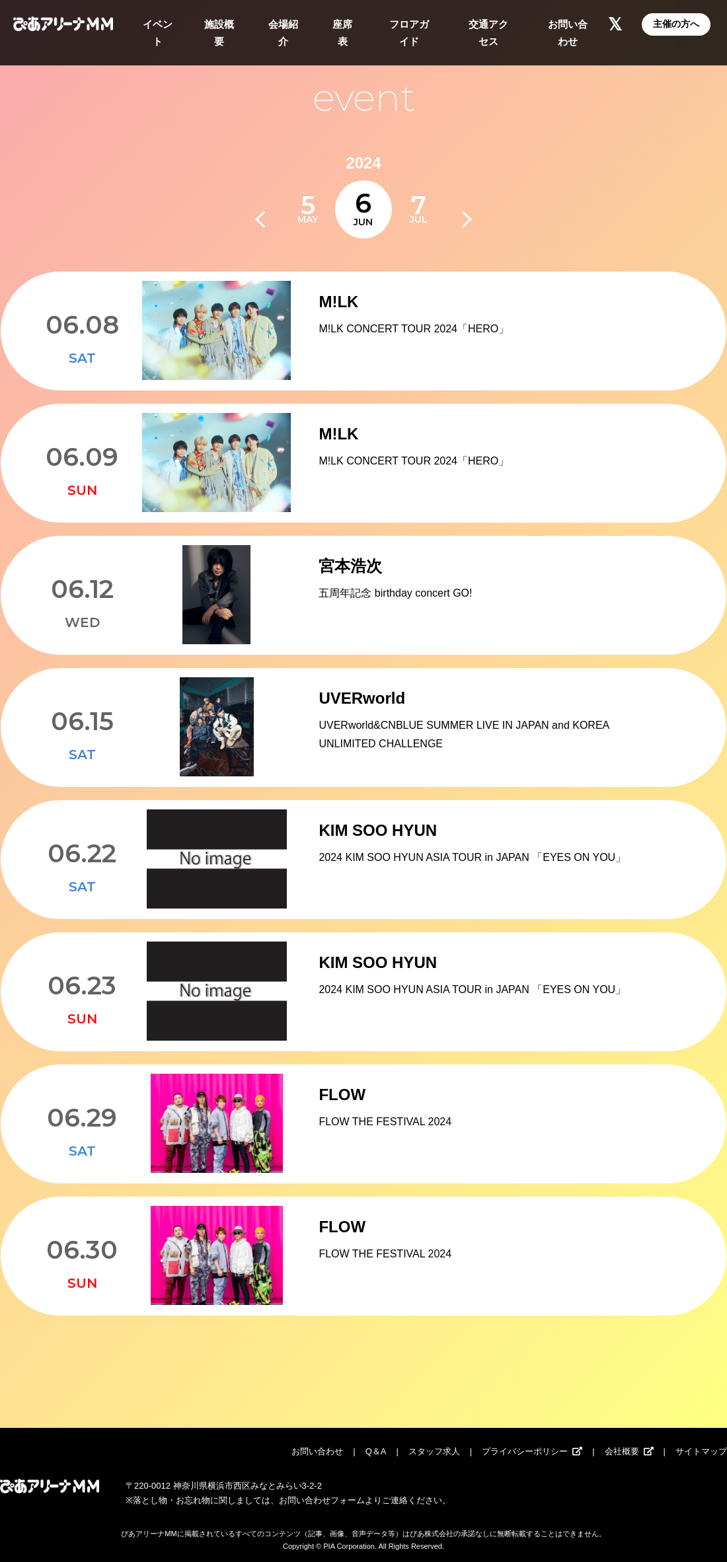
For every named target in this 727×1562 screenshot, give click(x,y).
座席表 (342, 33)
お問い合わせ (568, 33)
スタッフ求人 (434, 1451)
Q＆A (376, 1451)
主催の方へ (676, 24)
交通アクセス (488, 33)
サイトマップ (701, 1451)
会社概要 (622, 1451)
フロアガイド (409, 33)
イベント (157, 33)
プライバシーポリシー (525, 1451)
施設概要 (219, 33)
